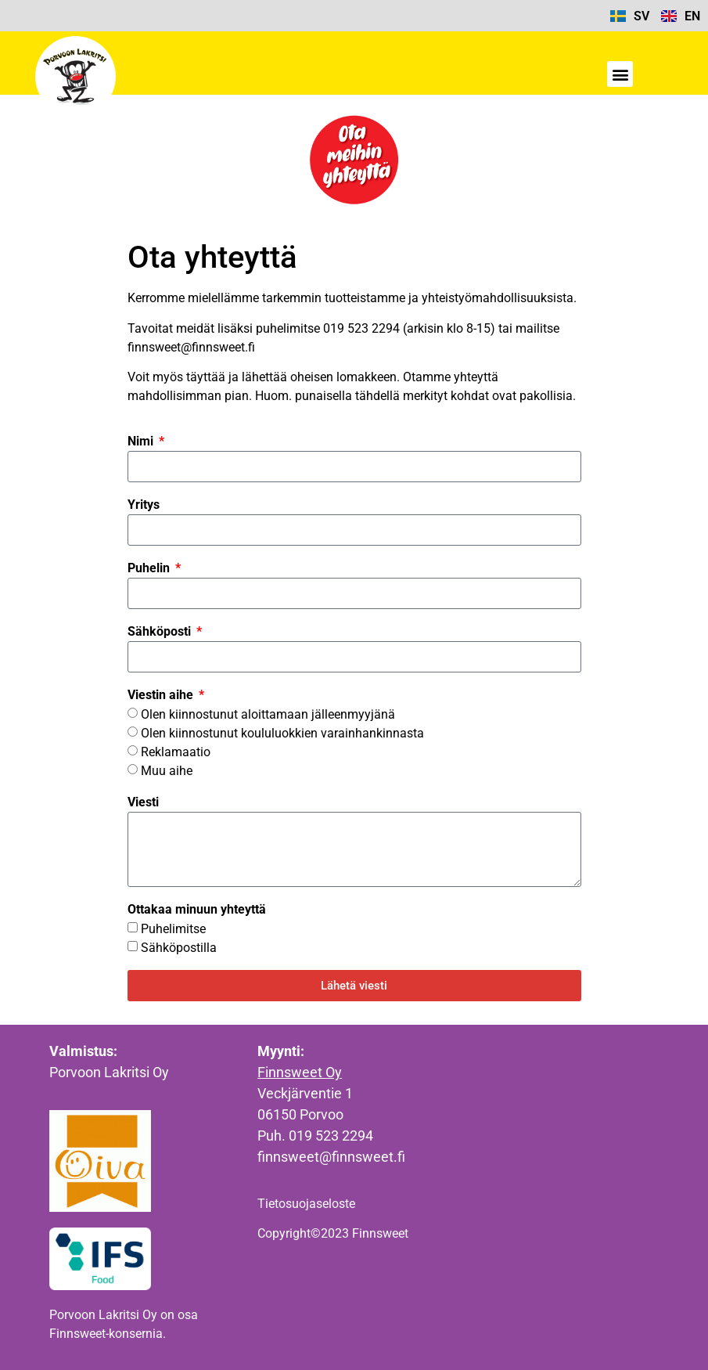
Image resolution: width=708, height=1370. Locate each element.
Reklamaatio (175, 751)
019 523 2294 (331, 1135)
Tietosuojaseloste (306, 1203)
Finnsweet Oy (299, 1072)
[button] (620, 74)
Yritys (144, 504)
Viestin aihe (162, 694)
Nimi (142, 441)
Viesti (143, 802)
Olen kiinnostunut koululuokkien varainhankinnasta (282, 733)
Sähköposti (161, 631)
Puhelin (150, 568)
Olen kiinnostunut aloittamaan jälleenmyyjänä (268, 714)
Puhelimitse (173, 928)
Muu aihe (166, 770)
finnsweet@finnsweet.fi (331, 1156)
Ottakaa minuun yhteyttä (197, 909)
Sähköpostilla (179, 947)
